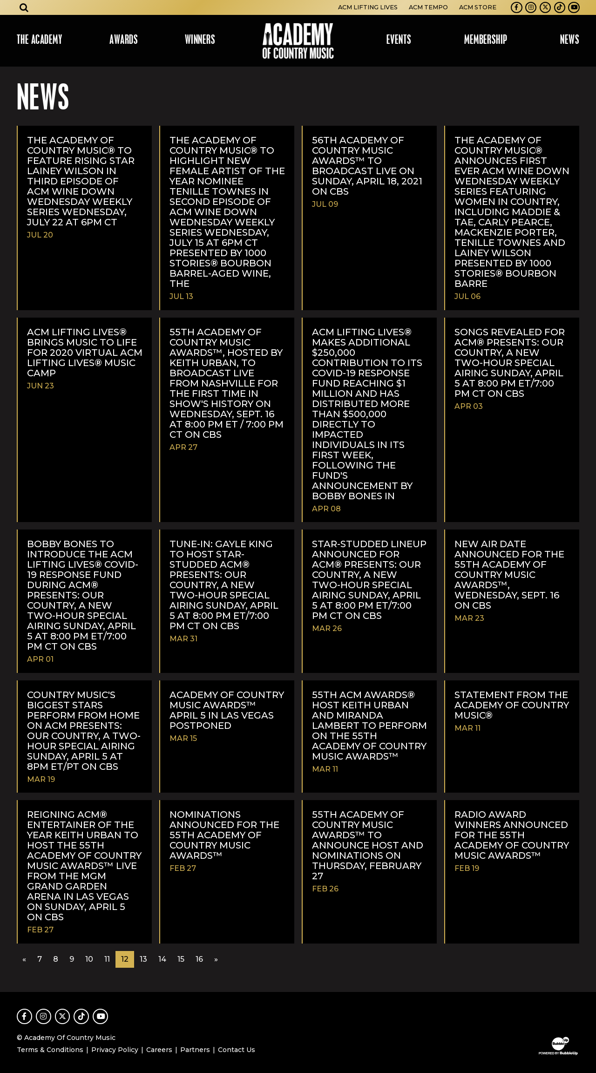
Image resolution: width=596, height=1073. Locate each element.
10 (89, 959)
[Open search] (24, 7)
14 (162, 959)
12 (125, 959)
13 (143, 959)
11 (107, 959)
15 (180, 959)
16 (199, 959)
